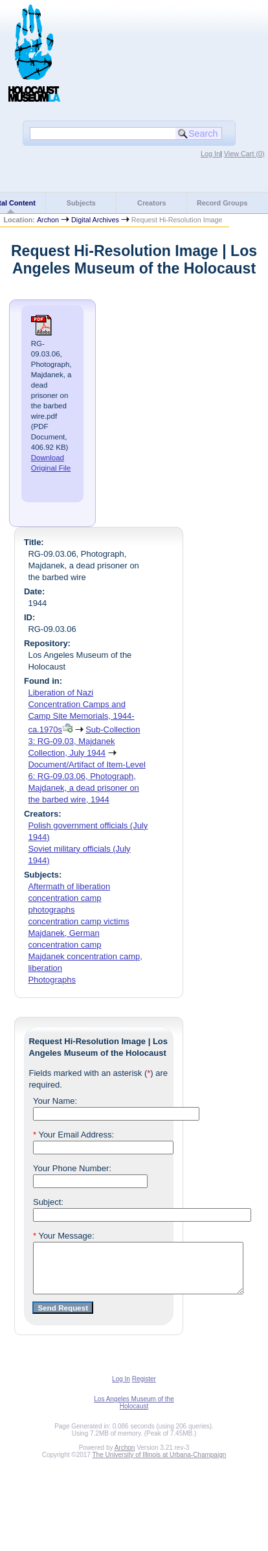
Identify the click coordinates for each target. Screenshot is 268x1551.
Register (144, 1388)
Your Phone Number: (72, 1168)
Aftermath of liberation (69, 886)
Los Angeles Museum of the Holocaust (133, 1412)
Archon (48, 220)
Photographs (51, 980)
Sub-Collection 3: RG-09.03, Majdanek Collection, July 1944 (84, 741)
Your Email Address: (73, 1134)
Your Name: (55, 1101)
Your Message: (64, 1236)
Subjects (81, 203)
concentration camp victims (78, 921)
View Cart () (244, 153)
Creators (151, 203)
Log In (210, 153)
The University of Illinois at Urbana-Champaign (160, 1464)
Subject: (48, 1202)
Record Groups (222, 203)
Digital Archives (95, 220)
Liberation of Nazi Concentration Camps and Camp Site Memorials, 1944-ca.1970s (81, 711)
